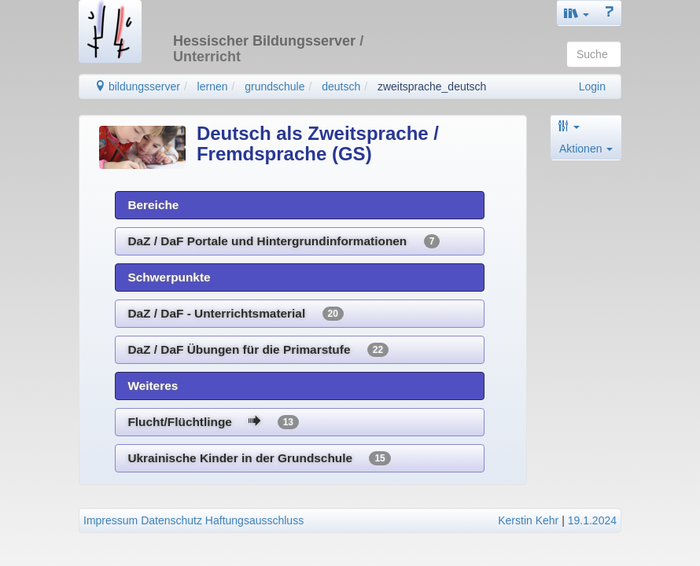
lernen (212, 86)
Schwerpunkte (168, 277)
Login (592, 86)
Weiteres (152, 385)
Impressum (110, 520)
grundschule (274, 86)
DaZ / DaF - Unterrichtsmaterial (235, 314)
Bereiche (153, 204)
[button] (576, 13)
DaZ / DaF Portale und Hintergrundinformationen (283, 241)
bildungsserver (137, 86)
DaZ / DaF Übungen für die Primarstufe (258, 350)
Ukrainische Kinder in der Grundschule (258, 458)
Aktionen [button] (586, 148)
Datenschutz (171, 520)
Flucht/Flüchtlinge (213, 422)
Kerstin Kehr (528, 520)
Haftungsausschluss (254, 520)
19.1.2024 (592, 520)
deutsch (341, 86)
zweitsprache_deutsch (432, 86)
